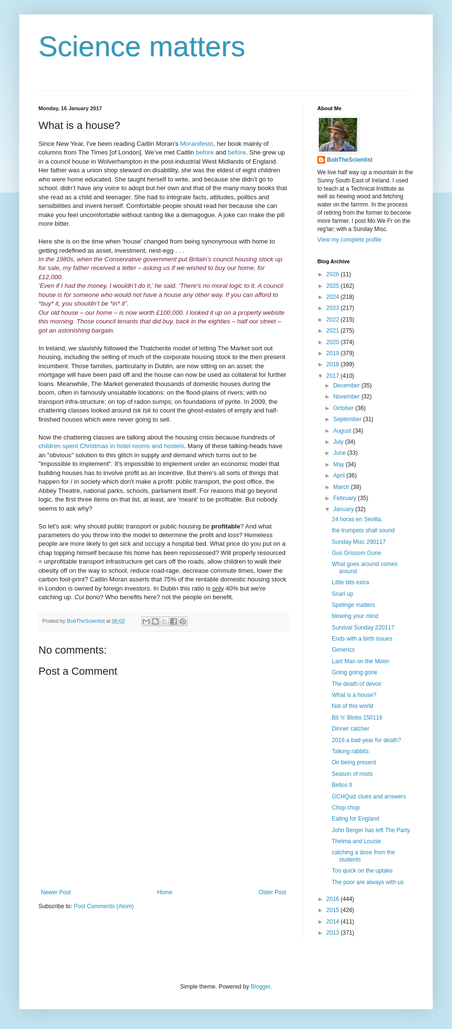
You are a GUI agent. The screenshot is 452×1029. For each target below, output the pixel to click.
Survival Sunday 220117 (363, 627)
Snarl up (342, 594)
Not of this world (352, 706)
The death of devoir (356, 684)
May (339, 464)
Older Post (272, 892)
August (343, 430)
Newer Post (56, 892)
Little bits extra (350, 582)
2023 (333, 308)
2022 (333, 319)
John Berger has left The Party (371, 830)
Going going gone (354, 672)
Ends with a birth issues (362, 638)
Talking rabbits (350, 751)
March (342, 487)
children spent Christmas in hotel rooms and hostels (111, 446)
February (345, 498)
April (339, 475)
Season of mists (352, 774)
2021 (333, 330)
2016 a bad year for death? (366, 740)
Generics (343, 649)
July (339, 441)
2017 (333, 376)
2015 (333, 910)
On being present (354, 762)
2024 (333, 297)
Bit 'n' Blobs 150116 (357, 717)
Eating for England (355, 818)
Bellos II (342, 785)
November (347, 396)
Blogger (260, 986)
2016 (333, 899)
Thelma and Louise (356, 841)
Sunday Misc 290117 (359, 542)
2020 (333, 342)
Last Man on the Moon (360, 661)
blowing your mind (355, 616)
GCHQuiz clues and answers (369, 796)
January (344, 509)
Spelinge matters (353, 605)
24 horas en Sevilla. (357, 519)
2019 (333, 353)
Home (165, 892)
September (348, 419)
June (340, 453)
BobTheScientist (350, 159)
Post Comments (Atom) (104, 906)
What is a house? (354, 695)
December (347, 385)
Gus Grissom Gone (356, 553)
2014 (333, 921)
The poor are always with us (367, 882)
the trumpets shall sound (363, 530)
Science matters (141, 46)
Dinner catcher (350, 728)
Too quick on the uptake (362, 870)
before (204, 152)
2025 (333, 286)
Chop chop (346, 807)
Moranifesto (196, 143)
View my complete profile (349, 239)
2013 (333, 932)
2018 (333, 364)
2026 (333, 274)
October (344, 408)
